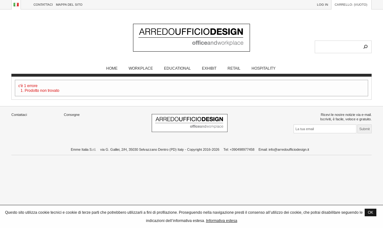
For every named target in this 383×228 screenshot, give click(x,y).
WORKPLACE (141, 68)
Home (112, 68)
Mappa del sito (69, 5)
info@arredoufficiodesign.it (289, 149)
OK (370, 212)
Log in (322, 5)
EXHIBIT (209, 68)
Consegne (72, 114)
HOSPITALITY (264, 68)
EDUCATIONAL (177, 68)
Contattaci (43, 5)
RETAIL (234, 68)
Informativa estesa (221, 220)
